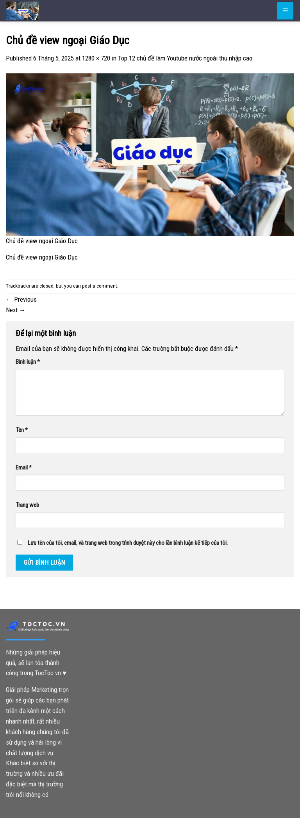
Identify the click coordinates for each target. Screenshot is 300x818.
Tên (22, 430)
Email (24, 467)
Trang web (27, 505)
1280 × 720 (96, 58)
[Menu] (285, 10)
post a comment (99, 286)
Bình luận (28, 361)
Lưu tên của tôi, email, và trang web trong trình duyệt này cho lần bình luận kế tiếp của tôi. (128, 542)
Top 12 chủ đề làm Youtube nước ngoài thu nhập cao (185, 58)
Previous (21, 299)
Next (16, 310)
